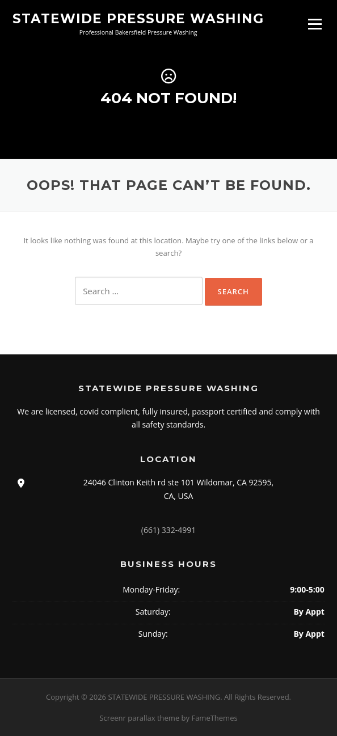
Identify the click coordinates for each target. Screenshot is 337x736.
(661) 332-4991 (168, 529)
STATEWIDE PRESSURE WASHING (138, 18)
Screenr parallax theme (139, 718)
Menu (315, 24)
